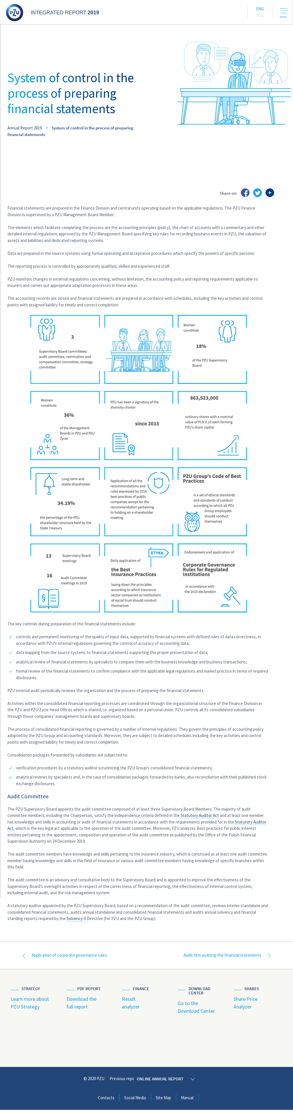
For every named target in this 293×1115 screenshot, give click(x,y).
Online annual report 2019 (171, 1084)
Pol (260, 15)
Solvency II (76, 918)
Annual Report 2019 (24, 128)
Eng (260, 8)
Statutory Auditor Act (200, 815)
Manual (187, 1103)
